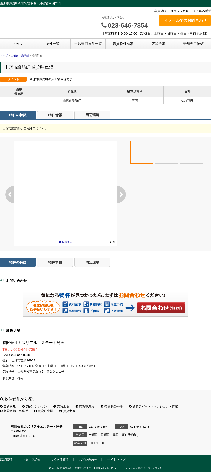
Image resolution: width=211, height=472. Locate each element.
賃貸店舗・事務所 (14, 411)
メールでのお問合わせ (185, 20)
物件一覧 (53, 44)
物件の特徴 (17, 115)
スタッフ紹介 (180, 11)
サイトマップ (116, 459)
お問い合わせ (161, 307)
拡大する (65, 241)
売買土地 (61, 406)
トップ (17, 44)
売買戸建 (8, 406)
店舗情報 (158, 44)
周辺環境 (92, 115)
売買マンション (34, 406)
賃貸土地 (67, 411)
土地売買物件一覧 (88, 44)
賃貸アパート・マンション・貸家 (153, 406)
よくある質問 (202, 11)
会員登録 (160, 11)
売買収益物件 (112, 406)
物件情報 (55, 115)
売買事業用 (85, 406)
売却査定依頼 (193, 44)
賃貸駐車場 (43, 411)
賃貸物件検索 (123, 44)
